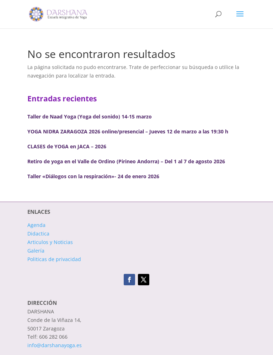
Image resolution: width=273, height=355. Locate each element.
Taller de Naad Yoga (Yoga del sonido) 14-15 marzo (89, 116)
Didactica (38, 233)
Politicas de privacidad (54, 259)
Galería (35, 250)
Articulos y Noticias (50, 242)
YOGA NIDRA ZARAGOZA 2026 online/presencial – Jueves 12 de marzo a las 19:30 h (127, 131)
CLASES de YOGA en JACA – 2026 (66, 146)
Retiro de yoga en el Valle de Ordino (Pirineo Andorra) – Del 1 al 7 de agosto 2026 (126, 161)
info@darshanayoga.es (54, 345)
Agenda (36, 225)
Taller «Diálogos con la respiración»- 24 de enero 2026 (93, 176)
